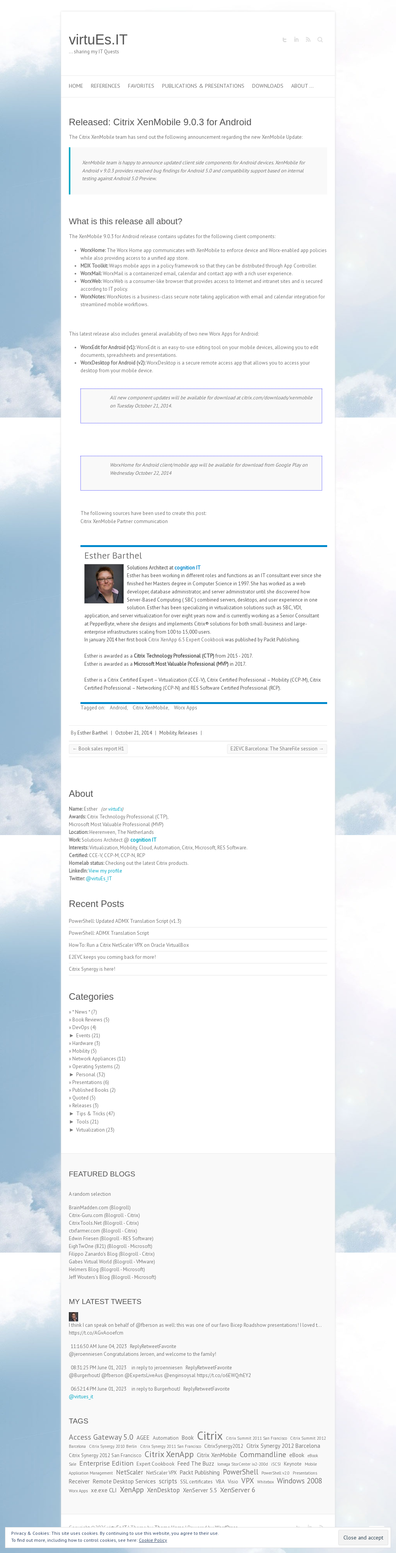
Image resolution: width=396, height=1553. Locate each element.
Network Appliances (94, 1058)
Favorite (167, 1346)
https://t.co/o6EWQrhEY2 (224, 1375)
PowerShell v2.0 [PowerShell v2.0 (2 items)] (275, 1473)
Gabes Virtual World (90, 1261)
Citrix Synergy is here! (92, 969)
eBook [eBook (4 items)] (296, 1455)
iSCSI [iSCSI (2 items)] (276, 1464)
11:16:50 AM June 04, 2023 (99, 1346)
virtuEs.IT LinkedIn (296, 40)
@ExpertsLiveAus (144, 1375)
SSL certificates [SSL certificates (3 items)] (196, 1481)
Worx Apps (185, 707)
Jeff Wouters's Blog (89, 1277)
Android (118, 707)
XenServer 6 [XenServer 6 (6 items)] (238, 1489)
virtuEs (115, 809)
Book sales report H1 (98, 748)
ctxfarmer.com (84, 1230)
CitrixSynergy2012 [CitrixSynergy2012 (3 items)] (223, 1446)
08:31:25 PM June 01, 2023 (98, 1367)
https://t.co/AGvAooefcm (96, 1333)
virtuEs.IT (98, 40)
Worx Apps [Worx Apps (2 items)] (78, 1490)
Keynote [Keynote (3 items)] (293, 1464)
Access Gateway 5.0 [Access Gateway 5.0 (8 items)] (101, 1437)
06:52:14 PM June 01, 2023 (98, 1389)
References (105, 85)
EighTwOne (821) (87, 1246)
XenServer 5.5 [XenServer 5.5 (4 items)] (200, 1490)
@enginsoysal (180, 1375)
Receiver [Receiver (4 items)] (79, 1481)
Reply (136, 1346)
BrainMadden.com (88, 1207)
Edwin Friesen (84, 1238)
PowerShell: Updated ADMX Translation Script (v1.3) (125, 921)
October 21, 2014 (133, 733)
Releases (188, 733)
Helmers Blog (84, 1269)
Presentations (87, 1082)
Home (76, 85)
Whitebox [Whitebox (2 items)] (265, 1482)
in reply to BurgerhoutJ (155, 1389)
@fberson (147, 1325)
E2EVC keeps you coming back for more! (112, 957)
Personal (86, 1074)
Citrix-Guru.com (86, 1215)
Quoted (80, 1097)
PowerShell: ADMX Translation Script (109, 933)
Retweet (150, 1346)
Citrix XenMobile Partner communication (124, 521)
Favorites (141, 85)
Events (83, 1035)
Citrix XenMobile (150, 707)
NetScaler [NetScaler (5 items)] (129, 1472)
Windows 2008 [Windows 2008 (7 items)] (299, 1480)
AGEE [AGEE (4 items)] (143, 1437)
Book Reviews (87, 1019)
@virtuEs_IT (99, 878)
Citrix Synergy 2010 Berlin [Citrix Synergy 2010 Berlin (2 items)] (113, 1446)
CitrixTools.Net (85, 1223)
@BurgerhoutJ (84, 1375)
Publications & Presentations (203, 85)
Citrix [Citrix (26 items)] (210, 1435)
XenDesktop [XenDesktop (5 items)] (163, 1490)
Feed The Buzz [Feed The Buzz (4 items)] (196, 1463)
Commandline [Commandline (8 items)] (263, 1454)
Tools (82, 1121)
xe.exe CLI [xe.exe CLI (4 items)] (104, 1490)
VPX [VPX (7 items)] (247, 1480)
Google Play (288, 465)
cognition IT (187, 567)
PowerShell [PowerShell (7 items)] (240, 1471)
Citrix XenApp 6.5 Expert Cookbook (186, 639)
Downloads (267, 85)
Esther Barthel (113, 555)
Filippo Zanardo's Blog (93, 1254)
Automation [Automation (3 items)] (166, 1438)
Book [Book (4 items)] (188, 1437)
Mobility (167, 733)
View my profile (105, 871)
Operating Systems (92, 1066)
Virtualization (90, 1130)
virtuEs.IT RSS (308, 40)
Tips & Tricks (90, 1113)
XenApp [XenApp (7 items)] (132, 1489)
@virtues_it (81, 1396)
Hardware (82, 1043)
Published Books (90, 1090)
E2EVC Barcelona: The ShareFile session (277, 748)
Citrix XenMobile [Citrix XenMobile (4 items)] (217, 1455)
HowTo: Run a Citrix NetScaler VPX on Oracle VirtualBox (129, 945)
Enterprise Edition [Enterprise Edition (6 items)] (106, 1463)
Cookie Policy (153, 1540)
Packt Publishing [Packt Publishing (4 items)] (200, 1472)
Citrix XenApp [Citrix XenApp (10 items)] (169, 1454)
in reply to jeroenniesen (157, 1367)
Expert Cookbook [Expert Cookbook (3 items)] (155, 1464)
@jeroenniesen (85, 1354)
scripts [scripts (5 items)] (168, 1481)
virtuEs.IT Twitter (284, 40)
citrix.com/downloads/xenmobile (276, 397)
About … (302, 85)
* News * (81, 1012)
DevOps (80, 1027)
